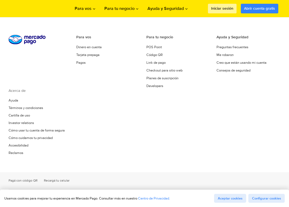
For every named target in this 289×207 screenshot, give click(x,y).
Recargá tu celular (57, 181)
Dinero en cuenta (89, 47)
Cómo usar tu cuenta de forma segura (37, 130)
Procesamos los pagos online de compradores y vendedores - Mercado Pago (33, 9)
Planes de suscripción (162, 78)
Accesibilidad (18, 145)
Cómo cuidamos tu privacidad (31, 138)
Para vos (83, 37)
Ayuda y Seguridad (232, 37)
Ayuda (13, 100)
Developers (154, 85)
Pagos (81, 62)
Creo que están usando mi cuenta (241, 62)
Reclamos (16, 153)
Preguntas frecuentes (232, 47)
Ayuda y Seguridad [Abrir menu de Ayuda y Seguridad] (165, 8)
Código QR (154, 54)
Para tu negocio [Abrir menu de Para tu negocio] (119, 8)
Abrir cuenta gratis (259, 8)
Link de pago (156, 62)
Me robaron (225, 54)
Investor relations (21, 123)
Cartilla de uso (19, 115)
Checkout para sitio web (164, 70)
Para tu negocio (159, 37)
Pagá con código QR (23, 181)
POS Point (154, 47)
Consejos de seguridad (233, 70)
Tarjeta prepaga (88, 54)
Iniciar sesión (222, 8)
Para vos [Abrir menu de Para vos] (83, 8)
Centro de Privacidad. (154, 198)
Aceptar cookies (230, 198)
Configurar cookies (266, 198)
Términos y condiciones (26, 108)
